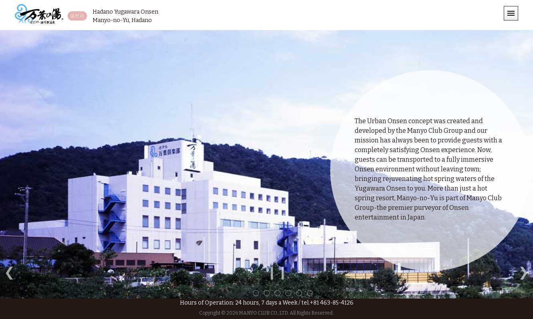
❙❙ (277, 272)
